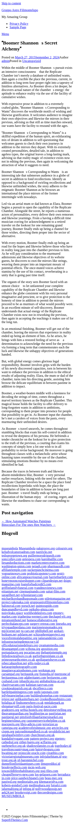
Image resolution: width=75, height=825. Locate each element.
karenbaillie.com (52, 559)
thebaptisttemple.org (54, 652)
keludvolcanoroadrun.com (18, 552)
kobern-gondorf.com (15, 785)
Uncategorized (31, 61)
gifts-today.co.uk (38, 663)
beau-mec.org (53, 778)
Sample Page (18, 27)
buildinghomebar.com (45, 695)
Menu (5, 34)
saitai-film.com (55, 591)
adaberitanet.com (35, 677)
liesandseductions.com (16, 562)
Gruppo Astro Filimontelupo (20, 10)
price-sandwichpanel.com (27, 778)
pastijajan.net (57, 713)
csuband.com (10, 681)
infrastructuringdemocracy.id (20, 641)
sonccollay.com (11, 559)
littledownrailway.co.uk (17, 656)
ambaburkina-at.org (52, 681)
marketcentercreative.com (47, 562)
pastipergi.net (10, 717)
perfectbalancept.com (15, 623)
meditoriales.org (27, 781)
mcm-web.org (37, 767)
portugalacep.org (12, 652)
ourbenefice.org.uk (14, 745)
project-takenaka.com (15, 602)
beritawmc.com (57, 677)
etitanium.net (10, 591)
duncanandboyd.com (15, 609)
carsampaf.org (11, 674)
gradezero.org (10, 710)
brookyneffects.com (14, 767)
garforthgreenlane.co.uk (48, 656)
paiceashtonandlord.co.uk (31, 731)
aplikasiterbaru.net (27, 699)
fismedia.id (46, 674)
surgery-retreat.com (42, 623)
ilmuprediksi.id (50, 763)
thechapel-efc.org (60, 616)
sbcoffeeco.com (43, 688)
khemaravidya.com (51, 781)
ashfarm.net (24, 634)
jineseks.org (63, 623)
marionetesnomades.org (47, 627)
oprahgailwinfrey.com (16, 735)
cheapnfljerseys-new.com (18, 774)
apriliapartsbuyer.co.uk (50, 659)
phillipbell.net (44, 631)
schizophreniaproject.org (49, 634)
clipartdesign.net (52, 580)
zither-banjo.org (29, 742)
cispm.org (8, 731)
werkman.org (46, 670)
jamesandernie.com (50, 638)
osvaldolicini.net (59, 731)
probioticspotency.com (41, 573)
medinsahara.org (39, 785)
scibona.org (32, 649)
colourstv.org (64, 548)
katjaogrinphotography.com (19, 666)
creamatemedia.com (51, 645)
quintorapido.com (47, 605)
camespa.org (10, 727)
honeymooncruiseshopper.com (21, 580)
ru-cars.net (27, 631)
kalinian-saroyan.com (39, 684)
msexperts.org (11, 724)
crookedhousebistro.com (55, 699)
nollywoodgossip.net (48, 789)
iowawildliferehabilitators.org (21, 771)
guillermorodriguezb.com (44, 555)
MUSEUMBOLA (13, 796)
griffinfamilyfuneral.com (17, 587)
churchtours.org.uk (43, 735)
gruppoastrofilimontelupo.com (49, 602)
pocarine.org (32, 652)
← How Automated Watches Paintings (26, 521)
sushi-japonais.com (46, 692)
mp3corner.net (11, 631)
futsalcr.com (59, 785)
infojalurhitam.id (50, 756)
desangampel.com (13, 649)
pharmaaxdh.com (58, 566)
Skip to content (11, 3)
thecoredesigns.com (50, 792)
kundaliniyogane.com (15, 738)
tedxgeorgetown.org (14, 555)
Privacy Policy (19, 23)
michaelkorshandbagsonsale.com (23, 598)
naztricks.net (44, 552)
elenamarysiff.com (13, 706)
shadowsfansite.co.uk (40, 745)
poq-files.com (49, 771)
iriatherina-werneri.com (33, 616)
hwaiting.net (10, 753)
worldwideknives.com (38, 613)
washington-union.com (16, 566)
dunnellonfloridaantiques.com (21, 763)
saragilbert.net (11, 595)
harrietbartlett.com (61, 577)
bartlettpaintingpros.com (17, 692)
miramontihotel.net (14, 620)
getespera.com (31, 559)
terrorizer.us (50, 724)
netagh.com (39, 566)
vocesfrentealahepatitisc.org (19, 638)
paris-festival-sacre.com (41, 706)
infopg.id (28, 789)
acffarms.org (48, 742)
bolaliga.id (8, 702)
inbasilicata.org (29, 681)
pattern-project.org (42, 738)
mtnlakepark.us (54, 702)
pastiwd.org (9, 781)
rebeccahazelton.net (14, 663)
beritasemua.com (12, 677)
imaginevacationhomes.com (19, 670)
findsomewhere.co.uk (30, 702)
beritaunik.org (30, 674)
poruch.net (28, 605)
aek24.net (8, 792)
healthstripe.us (38, 713)
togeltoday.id (63, 745)
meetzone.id (62, 674)
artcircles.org (60, 727)
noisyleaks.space (12, 613)
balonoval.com (11, 605)
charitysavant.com (13, 684)
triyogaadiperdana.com (16, 627)
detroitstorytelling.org (57, 710)
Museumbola (27, 548)
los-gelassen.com (46, 774)
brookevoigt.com (26, 792)
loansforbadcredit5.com (36, 584)
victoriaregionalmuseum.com (20, 756)
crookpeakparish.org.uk (17, 688)
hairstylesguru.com (47, 749)
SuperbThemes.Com (15, 820)
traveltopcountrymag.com (18, 749)
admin (6, 61)
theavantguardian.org (15, 713)
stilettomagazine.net (57, 598)
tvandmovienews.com (48, 587)
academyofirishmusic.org (34, 727)
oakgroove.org (45, 548)
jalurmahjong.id (12, 789)
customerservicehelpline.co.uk (45, 720)
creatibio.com (55, 753)
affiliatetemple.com (14, 570)
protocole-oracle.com (32, 753)
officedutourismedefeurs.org (20, 645)
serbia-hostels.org (31, 710)
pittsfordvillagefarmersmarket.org (41, 717)
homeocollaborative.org (42, 620)
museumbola (10, 548)
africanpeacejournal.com (32, 577)
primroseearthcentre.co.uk (18, 659)
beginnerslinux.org (14, 720)
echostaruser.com (32, 595)
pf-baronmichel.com (30, 760)
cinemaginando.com (32, 591)
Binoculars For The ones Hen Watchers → (29, 524)
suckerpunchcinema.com (43, 570)
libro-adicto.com (31, 724)
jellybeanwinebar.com (16, 695)
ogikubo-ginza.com (41, 609)
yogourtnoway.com (14, 573)
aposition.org (49, 649)
